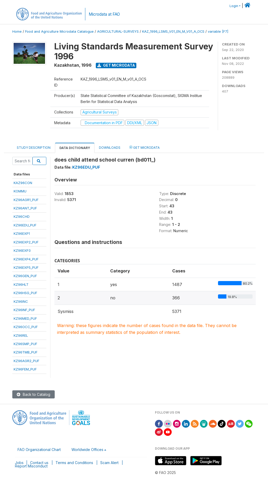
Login (234, 6)
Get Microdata (116, 65)
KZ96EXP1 (22, 233)
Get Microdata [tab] (144, 147)
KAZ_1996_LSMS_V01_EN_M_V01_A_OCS (173, 31)
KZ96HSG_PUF (25, 293)
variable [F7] (218, 31)
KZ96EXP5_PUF (26, 267)
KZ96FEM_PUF (25, 369)
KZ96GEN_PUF (25, 276)
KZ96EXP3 (22, 250)
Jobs (19, 462)
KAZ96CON (23, 183)
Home (17, 31)
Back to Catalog (33, 394)
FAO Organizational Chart (39, 449)
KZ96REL (21, 335)
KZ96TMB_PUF (25, 352)
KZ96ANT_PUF (25, 208)
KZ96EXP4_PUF (26, 259)
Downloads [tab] (109, 148)
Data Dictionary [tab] (74, 148)
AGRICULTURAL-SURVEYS (118, 31)
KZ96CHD (22, 216)
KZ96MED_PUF (25, 318)
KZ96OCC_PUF (26, 327)
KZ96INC (21, 301)
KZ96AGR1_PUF (26, 200)
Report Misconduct (31, 466)
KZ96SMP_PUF (25, 344)
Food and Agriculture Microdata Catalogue (59, 31)
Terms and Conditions (74, 462)
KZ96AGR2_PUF (26, 361)
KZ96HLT (21, 284)
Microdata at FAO (104, 14)
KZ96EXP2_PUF (26, 242)
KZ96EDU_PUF (25, 225)
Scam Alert (109, 462)
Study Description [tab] (34, 148)
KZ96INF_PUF (24, 310)
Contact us (39, 462)
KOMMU (20, 191)
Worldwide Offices (87, 449)
